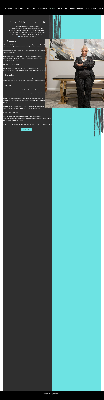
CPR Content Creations (53, 393)
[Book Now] (26, 129)
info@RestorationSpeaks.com (28, 36)
